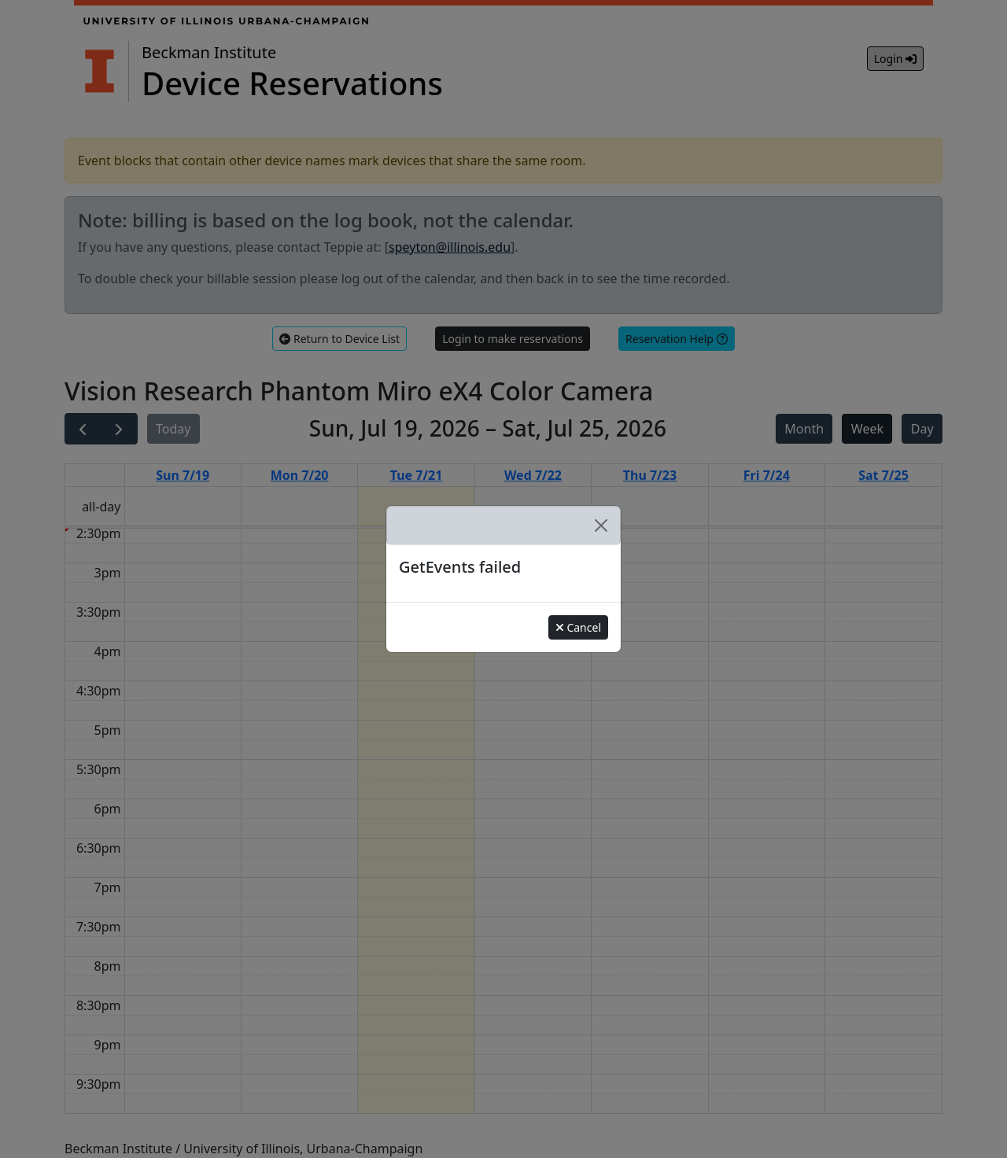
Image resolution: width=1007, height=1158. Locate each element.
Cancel (578, 627)
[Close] (601, 525)
